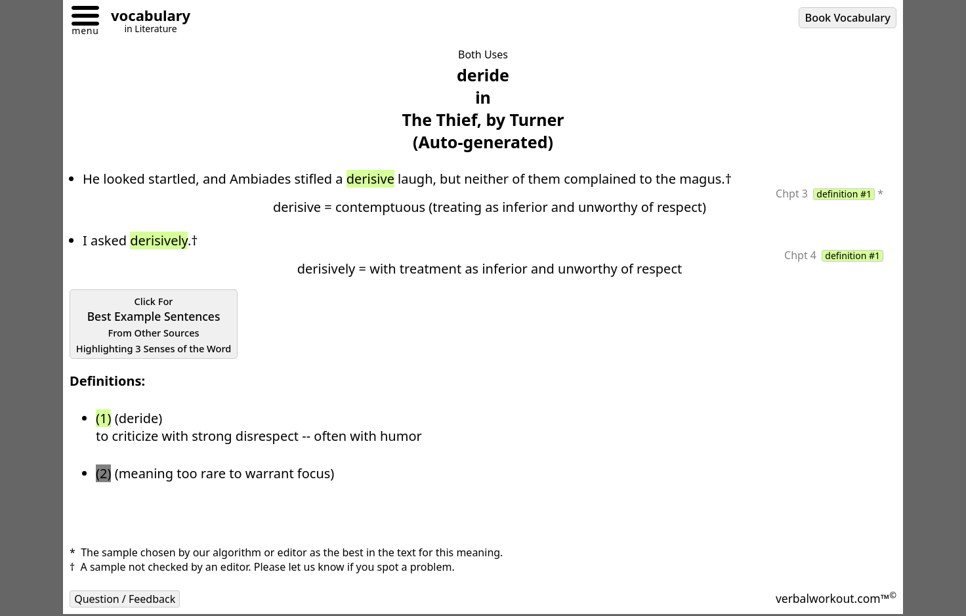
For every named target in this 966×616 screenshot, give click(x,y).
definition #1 (844, 194)
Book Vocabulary (848, 17)
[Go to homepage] (145, 17)
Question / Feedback (125, 599)
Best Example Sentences (154, 325)
